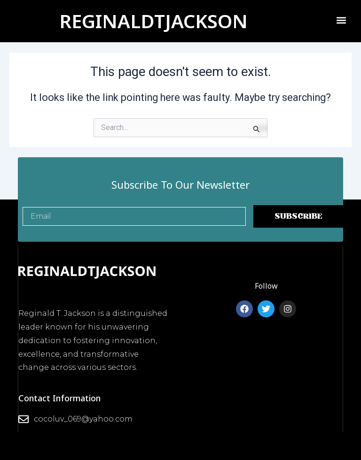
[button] (341, 20)
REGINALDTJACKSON (153, 21)
